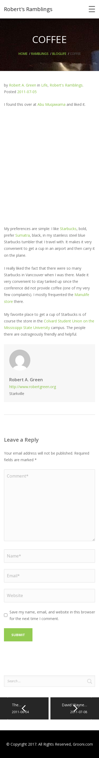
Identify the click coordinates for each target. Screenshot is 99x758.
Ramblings (40, 53)
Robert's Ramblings (66, 85)
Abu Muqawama (51, 104)
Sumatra (22, 235)
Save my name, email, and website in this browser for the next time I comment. (52, 615)
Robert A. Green (22, 85)
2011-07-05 (27, 91)
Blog (56, 53)
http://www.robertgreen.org (32, 386)
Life (63, 53)
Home (22, 53)
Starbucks (68, 228)
